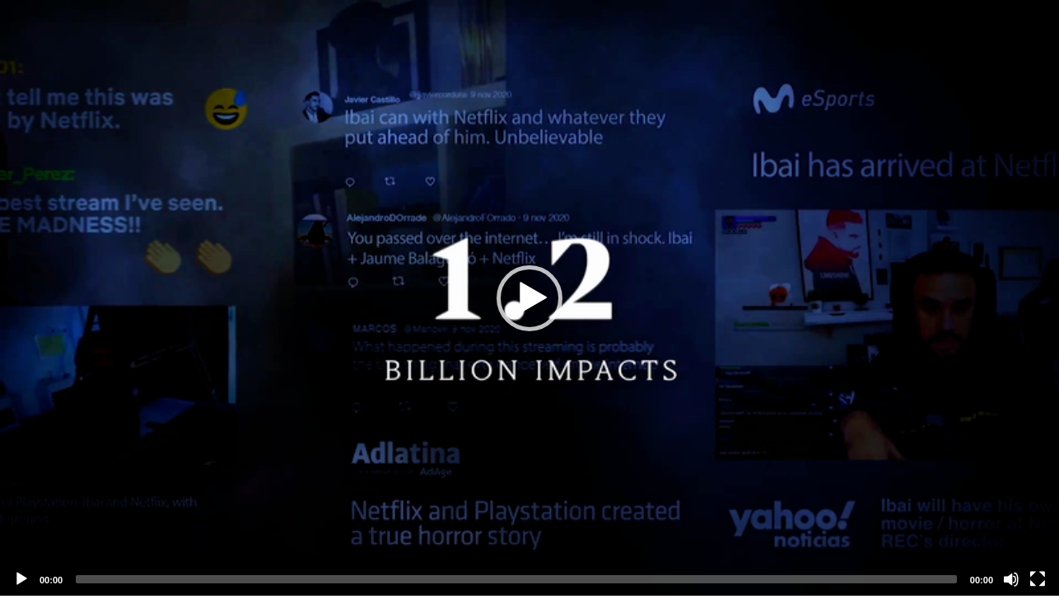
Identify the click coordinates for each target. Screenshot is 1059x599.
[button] (529, 298)
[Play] (21, 579)
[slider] (516, 579)
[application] (529, 298)
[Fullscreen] (1037, 579)
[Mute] (1011, 579)
